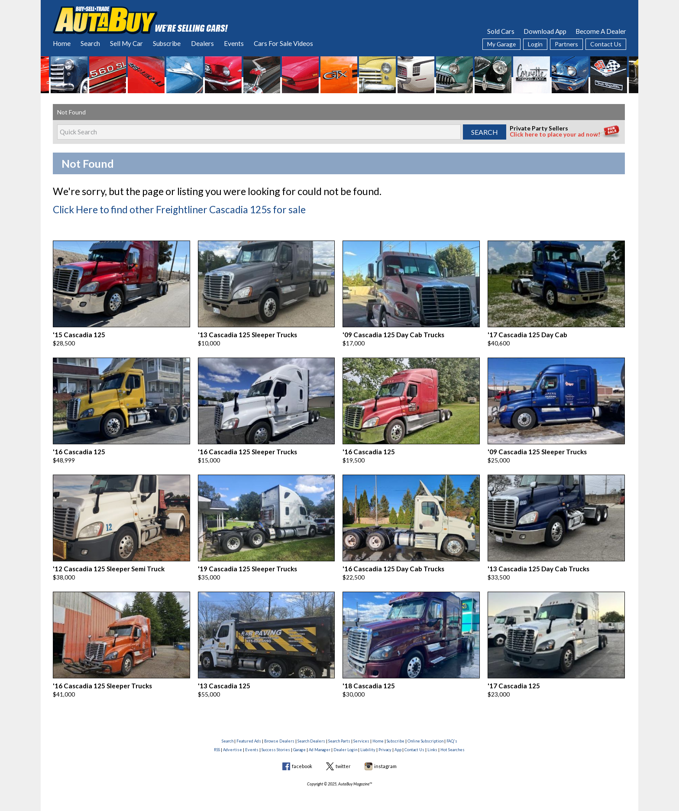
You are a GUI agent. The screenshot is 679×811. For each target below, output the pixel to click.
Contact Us (605, 44)
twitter (343, 761)
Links (432, 744)
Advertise (232, 744)
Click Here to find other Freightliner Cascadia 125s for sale (171, 208)
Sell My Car (126, 43)
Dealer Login (345, 744)
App (397, 744)
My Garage (501, 44)
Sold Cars (500, 31)
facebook (302, 761)
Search (90, 43)
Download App (545, 31)
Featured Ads (248, 735)
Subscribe (167, 43)
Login (535, 44)
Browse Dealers (279, 735)
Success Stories (276, 744)
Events (234, 43)
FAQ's (451, 735)
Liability (367, 744)
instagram (385, 761)
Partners (566, 44)
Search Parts (339, 735)
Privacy (384, 744)
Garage (299, 744)
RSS (217, 744)
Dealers (202, 43)
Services (361, 735)
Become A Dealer (601, 31)
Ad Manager (319, 744)
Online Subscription (425, 735)
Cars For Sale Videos (283, 43)
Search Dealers (311, 735)
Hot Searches (452, 744)
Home (62, 43)
